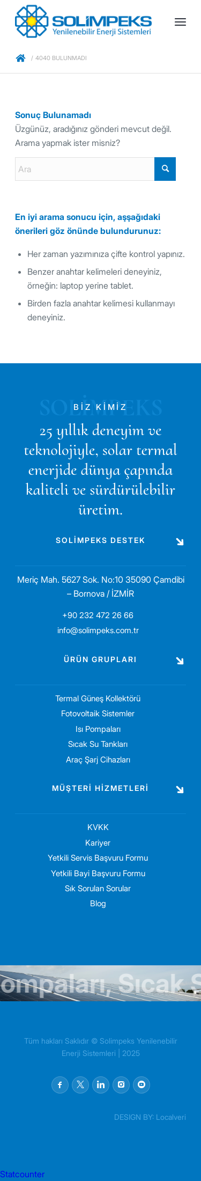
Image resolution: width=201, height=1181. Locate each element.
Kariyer (97, 843)
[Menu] (180, 21)
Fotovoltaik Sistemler (98, 713)
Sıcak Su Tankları (98, 744)
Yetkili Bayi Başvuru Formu (98, 873)
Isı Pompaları (98, 729)
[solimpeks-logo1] (83, 21)
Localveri (171, 1116)
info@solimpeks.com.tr (98, 630)
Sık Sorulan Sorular (98, 888)
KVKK (98, 827)
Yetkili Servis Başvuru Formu (98, 858)
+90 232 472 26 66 (97, 615)
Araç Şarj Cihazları (98, 759)
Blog (98, 903)
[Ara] (95, 169)
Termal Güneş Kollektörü (97, 698)
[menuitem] (180, 21)
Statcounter (22, 1174)
